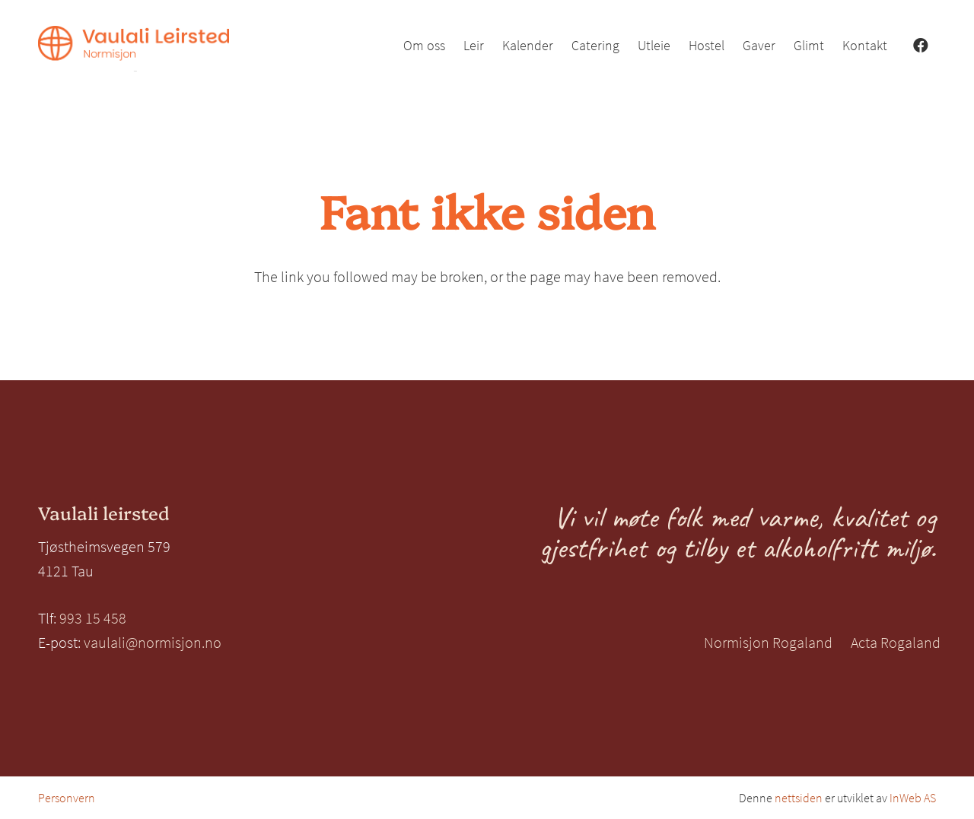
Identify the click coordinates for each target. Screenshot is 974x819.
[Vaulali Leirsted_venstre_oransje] (133, 48)
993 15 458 (92, 617)
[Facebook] (921, 45)
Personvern (66, 797)
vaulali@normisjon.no (152, 642)
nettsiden (799, 797)
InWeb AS (913, 797)
